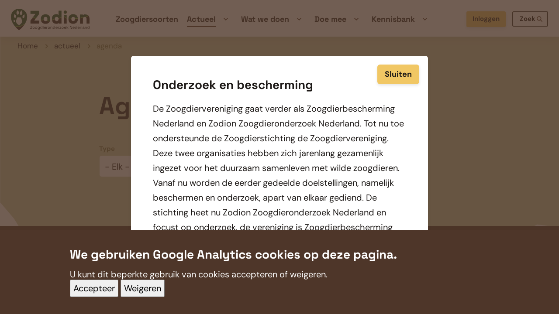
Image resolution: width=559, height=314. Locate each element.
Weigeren (142, 297)
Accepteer (94, 297)
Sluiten (398, 73)
